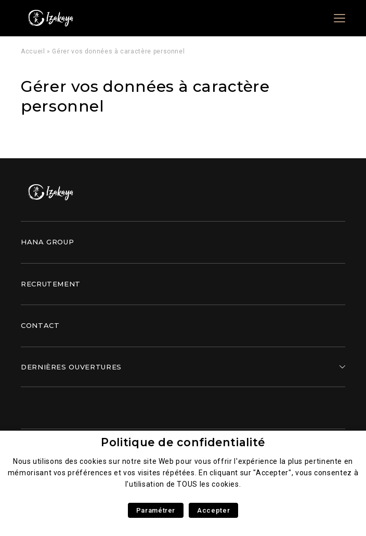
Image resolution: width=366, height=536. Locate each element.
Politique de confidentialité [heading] (183, 442)
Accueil (33, 51)
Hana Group (47, 242)
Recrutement (51, 284)
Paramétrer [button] (155, 510)
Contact (40, 325)
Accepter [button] (213, 510)
